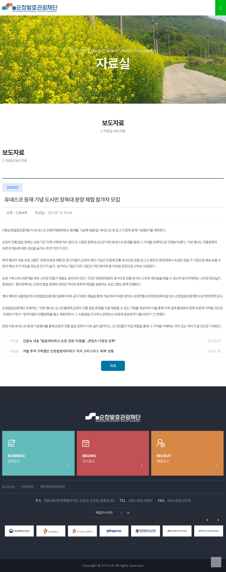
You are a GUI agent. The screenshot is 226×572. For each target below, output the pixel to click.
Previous (207, 519)
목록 (113, 366)
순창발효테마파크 (29, 7)
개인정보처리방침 (52, 487)
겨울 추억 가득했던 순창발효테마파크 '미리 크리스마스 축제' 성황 (68, 351)
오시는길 (8, 487)
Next (218, 519)
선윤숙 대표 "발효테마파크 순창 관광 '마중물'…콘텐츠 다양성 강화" (69, 341)
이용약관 (27, 487)
